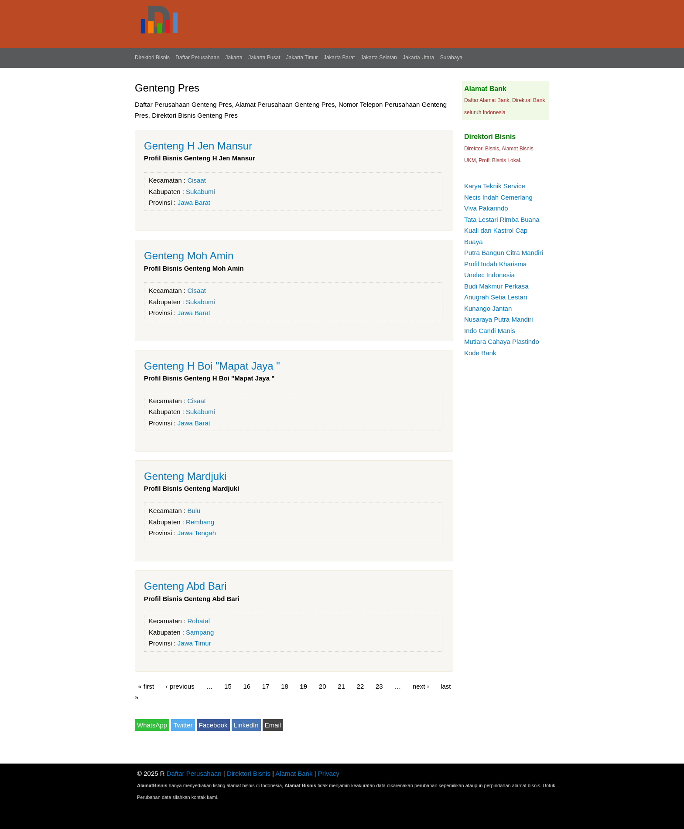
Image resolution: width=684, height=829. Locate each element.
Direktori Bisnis (152, 57)
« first (146, 686)
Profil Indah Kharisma (495, 264)
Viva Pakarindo (486, 208)
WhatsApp (152, 725)
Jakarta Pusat (264, 57)
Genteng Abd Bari (185, 586)
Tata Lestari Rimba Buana (502, 219)
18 (284, 686)
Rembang (200, 522)
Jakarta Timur (302, 57)
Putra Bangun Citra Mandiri (503, 252)
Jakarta (233, 57)
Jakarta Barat (339, 57)
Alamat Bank (293, 773)
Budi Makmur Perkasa (496, 286)
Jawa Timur (194, 643)
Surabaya (451, 57)
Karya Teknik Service (494, 186)
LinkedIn (246, 725)
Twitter (182, 725)
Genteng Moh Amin (188, 256)
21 (341, 686)
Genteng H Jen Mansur (198, 146)
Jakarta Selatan (379, 57)
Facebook (213, 725)
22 (360, 686)
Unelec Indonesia (489, 275)
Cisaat (196, 180)
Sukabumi (200, 191)
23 (379, 686)
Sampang (200, 632)
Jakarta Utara (418, 57)
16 (246, 686)
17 (266, 686)
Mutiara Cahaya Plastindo (501, 341)
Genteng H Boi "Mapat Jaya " (212, 366)
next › (421, 686)
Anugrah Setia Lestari (495, 297)
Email (273, 725)
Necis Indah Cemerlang (498, 197)
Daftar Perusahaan (197, 57)
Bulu (193, 510)
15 (228, 686)
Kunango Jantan (488, 308)
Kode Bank (480, 353)
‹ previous (180, 686)
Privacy (328, 773)
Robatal (198, 621)
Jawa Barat (194, 202)
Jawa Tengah (197, 533)
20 (322, 686)
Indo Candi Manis (489, 330)
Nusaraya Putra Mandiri (498, 319)
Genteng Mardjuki (185, 476)
